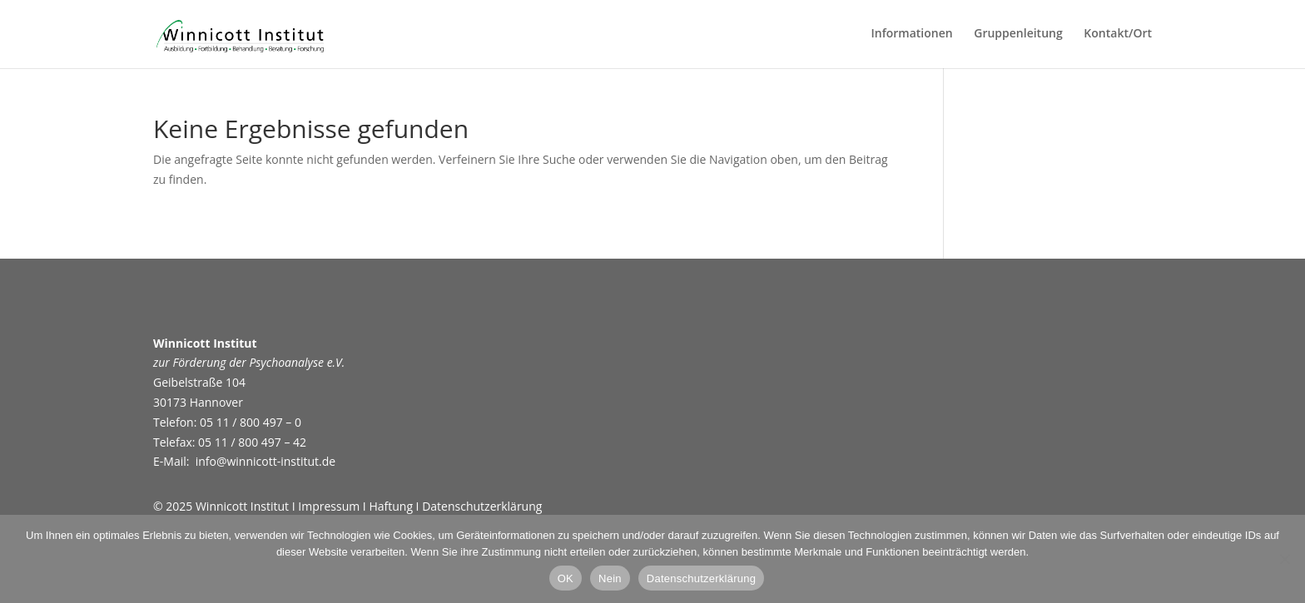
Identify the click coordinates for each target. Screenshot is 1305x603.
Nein (610, 578)
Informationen (911, 34)
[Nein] (1284, 559)
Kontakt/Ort (1118, 34)
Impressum (329, 506)
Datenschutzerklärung (482, 506)
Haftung (389, 506)
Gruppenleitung (1018, 34)
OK (565, 578)
